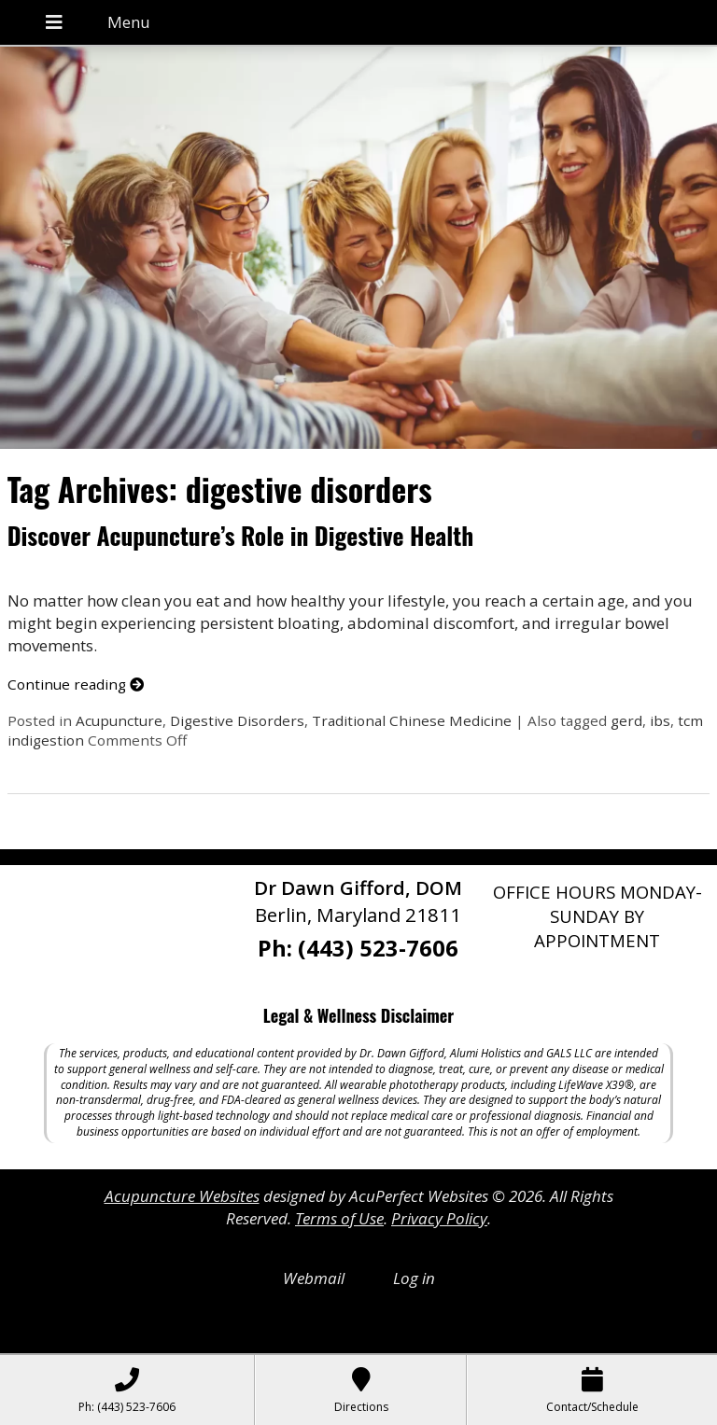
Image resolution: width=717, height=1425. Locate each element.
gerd (626, 720)
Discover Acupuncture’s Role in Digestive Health (240, 535)
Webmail (313, 1278)
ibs (660, 720)
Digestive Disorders (237, 720)
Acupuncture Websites (182, 1196)
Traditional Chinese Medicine (412, 720)
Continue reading (75, 684)
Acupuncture (119, 720)
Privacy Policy (439, 1218)
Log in (414, 1278)
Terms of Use (339, 1218)
